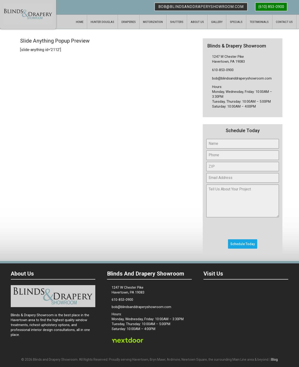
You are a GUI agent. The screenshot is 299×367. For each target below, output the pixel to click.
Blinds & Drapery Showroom (28, 14)
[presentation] (241, 228)
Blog (274, 359)
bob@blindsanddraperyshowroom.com (201, 6)
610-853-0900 (223, 70)
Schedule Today (242, 244)
